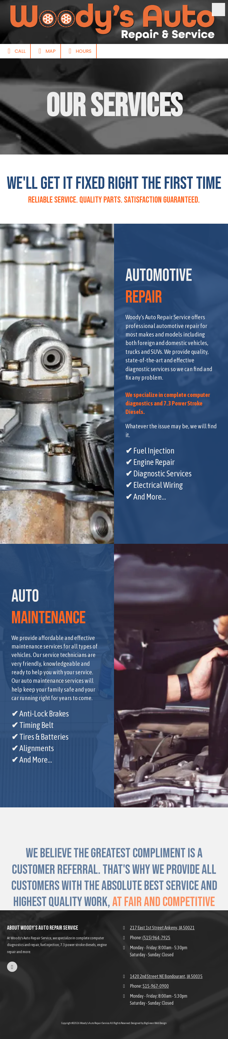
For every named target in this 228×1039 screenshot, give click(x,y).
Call (15, 51)
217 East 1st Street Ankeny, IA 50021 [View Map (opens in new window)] (162, 927)
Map (45, 51)
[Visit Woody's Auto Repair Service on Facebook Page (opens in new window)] (12, 967)
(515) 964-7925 (156, 937)
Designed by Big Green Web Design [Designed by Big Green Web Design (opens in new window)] (149, 1023)
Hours (78, 51)
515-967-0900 (155, 986)
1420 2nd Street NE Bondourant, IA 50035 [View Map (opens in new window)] (166, 976)
